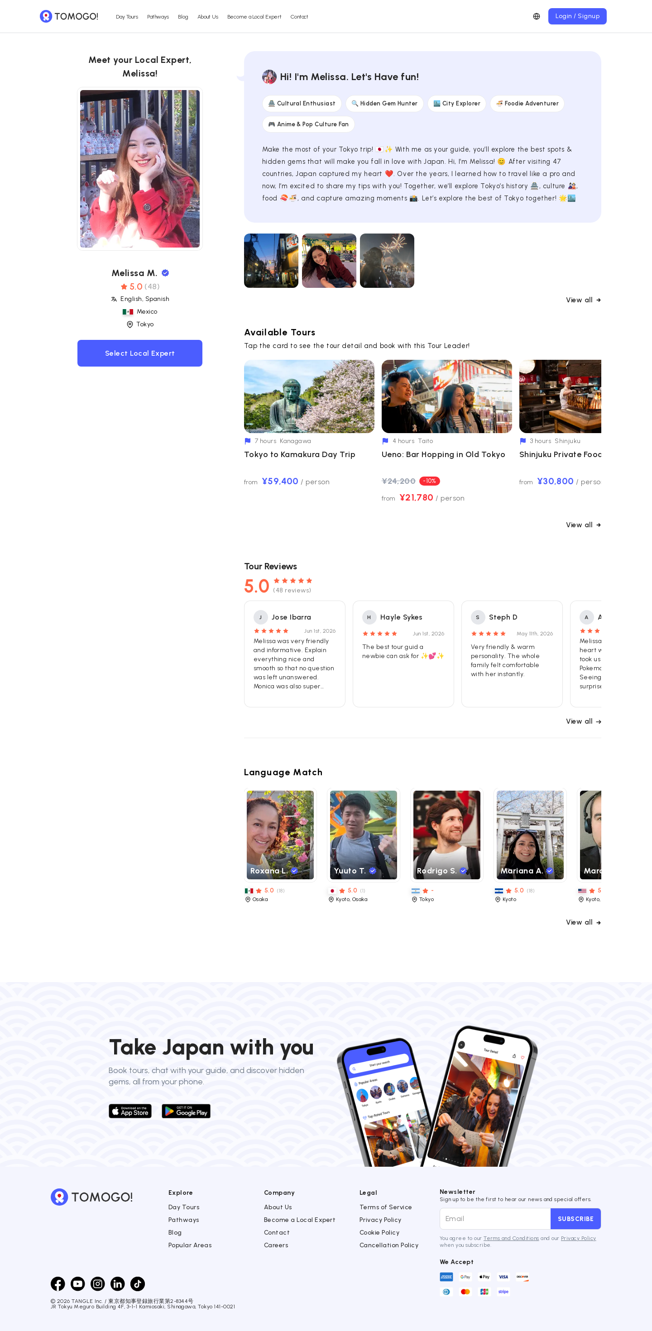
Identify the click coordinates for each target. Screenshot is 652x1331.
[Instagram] (98, 1284)
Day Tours (127, 17)
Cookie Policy (379, 1232)
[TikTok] (137, 1284)
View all (583, 300)
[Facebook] (58, 1284)
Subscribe (576, 1218)
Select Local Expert (140, 353)
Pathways (158, 17)
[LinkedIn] (117, 1284)
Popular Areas (189, 1245)
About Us (207, 17)
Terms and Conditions (511, 1238)
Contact (299, 17)
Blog (183, 17)
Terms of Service (386, 1207)
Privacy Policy (381, 1220)
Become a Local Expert (254, 17)
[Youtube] (78, 1284)
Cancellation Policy (389, 1245)
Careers (276, 1245)
